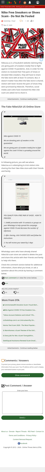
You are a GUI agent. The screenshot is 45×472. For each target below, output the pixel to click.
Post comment (9, 278)
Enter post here (22, 391)
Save (5, 283)
